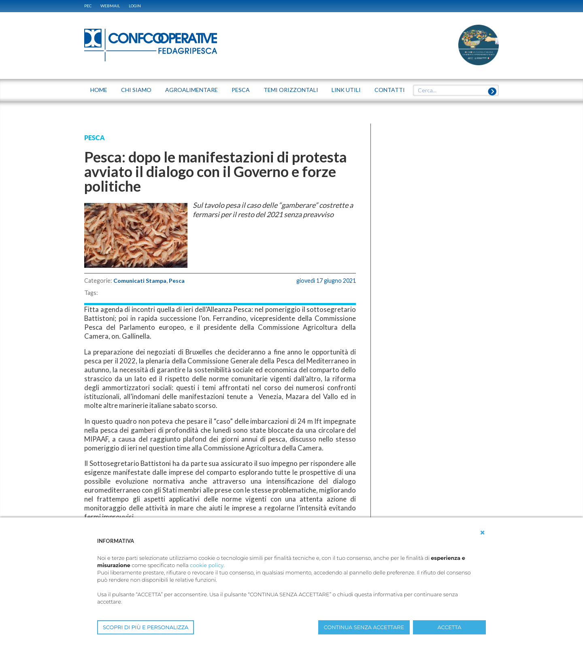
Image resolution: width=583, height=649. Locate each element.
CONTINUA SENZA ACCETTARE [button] (364, 627)
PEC (87, 5)
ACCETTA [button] (450, 627)
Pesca (177, 281)
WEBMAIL (110, 5)
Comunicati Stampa (140, 281)
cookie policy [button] (206, 565)
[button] (482, 532)
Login (135, 5)
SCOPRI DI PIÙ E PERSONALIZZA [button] (145, 627)
